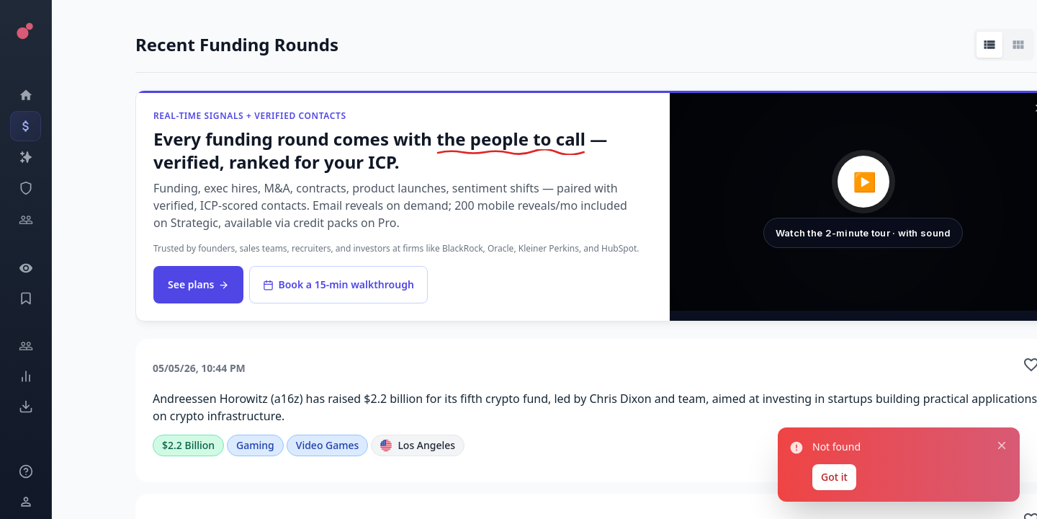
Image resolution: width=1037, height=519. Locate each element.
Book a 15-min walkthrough (338, 284)
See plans (198, 284)
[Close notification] (1001, 445)
